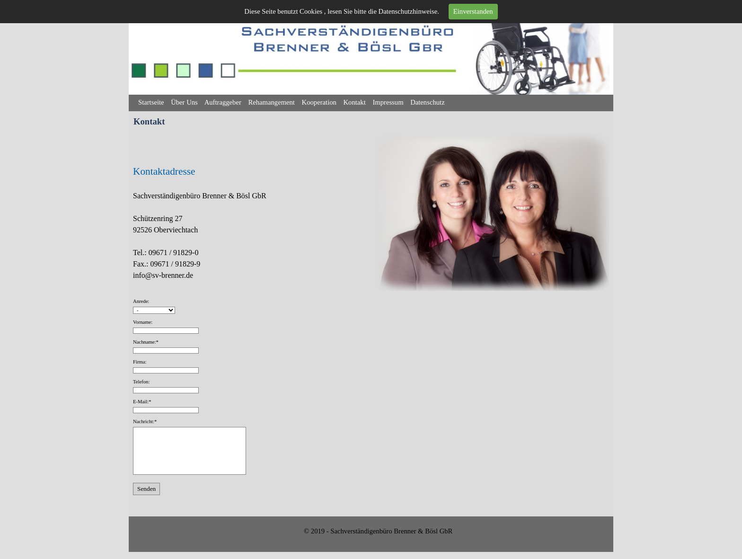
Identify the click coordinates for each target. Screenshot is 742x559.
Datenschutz (427, 102)
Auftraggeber (222, 102)
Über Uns (184, 102)
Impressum (387, 102)
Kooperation (319, 102)
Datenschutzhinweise (408, 11)
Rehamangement (271, 102)
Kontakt (355, 102)
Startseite (151, 102)
